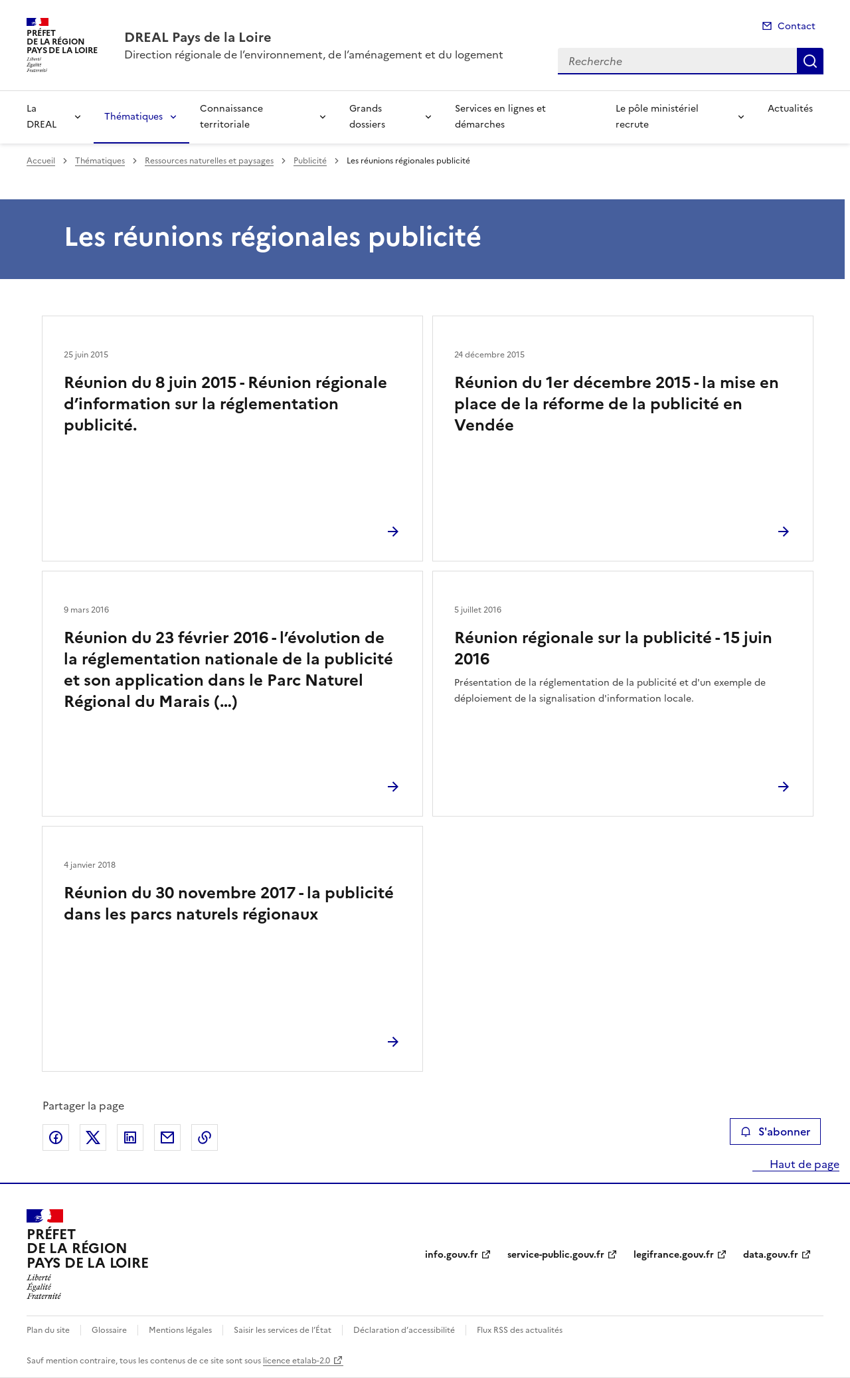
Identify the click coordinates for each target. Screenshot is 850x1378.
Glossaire (109, 1330)
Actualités (790, 109)
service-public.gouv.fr (555, 1255)
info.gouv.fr (451, 1255)
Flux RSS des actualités (519, 1330)
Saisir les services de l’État (282, 1330)
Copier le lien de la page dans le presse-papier (204, 1137)
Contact (796, 26)
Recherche (810, 61)
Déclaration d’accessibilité (404, 1330)
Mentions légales (180, 1330)
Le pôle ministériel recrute (657, 117)
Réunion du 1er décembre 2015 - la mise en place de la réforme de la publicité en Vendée (616, 404)
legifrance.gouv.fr (674, 1255)
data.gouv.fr (770, 1255)
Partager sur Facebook (55, 1137)
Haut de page (803, 1164)
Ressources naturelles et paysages (209, 161)
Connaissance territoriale (231, 117)
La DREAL (41, 117)
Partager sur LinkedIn (130, 1137)
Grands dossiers (367, 117)
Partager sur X (93, 1137)
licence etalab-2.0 (296, 1361)
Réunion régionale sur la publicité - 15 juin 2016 (613, 648)
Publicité (310, 161)
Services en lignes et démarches (500, 117)
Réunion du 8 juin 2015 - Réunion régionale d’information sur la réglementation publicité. (225, 404)
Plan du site (48, 1330)
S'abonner (775, 1131)
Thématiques (133, 117)
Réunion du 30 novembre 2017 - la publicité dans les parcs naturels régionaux (229, 903)
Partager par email (167, 1137)
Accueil (41, 161)
